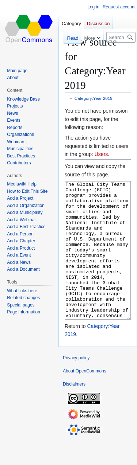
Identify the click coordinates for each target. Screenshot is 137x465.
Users (101, 154)
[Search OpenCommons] (121, 37)
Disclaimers (74, 411)
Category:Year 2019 (94, 98)
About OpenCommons (84, 398)
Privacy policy (76, 385)
